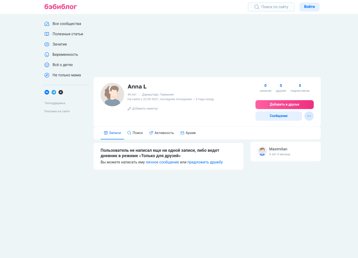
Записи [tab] (112, 133)
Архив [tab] (188, 133)
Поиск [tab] (135, 133)
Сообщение (279, 116)
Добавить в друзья (284, 104)
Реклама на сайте (57, 111)
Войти (309, 6)
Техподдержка (54, 103)
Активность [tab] (161, 133)
